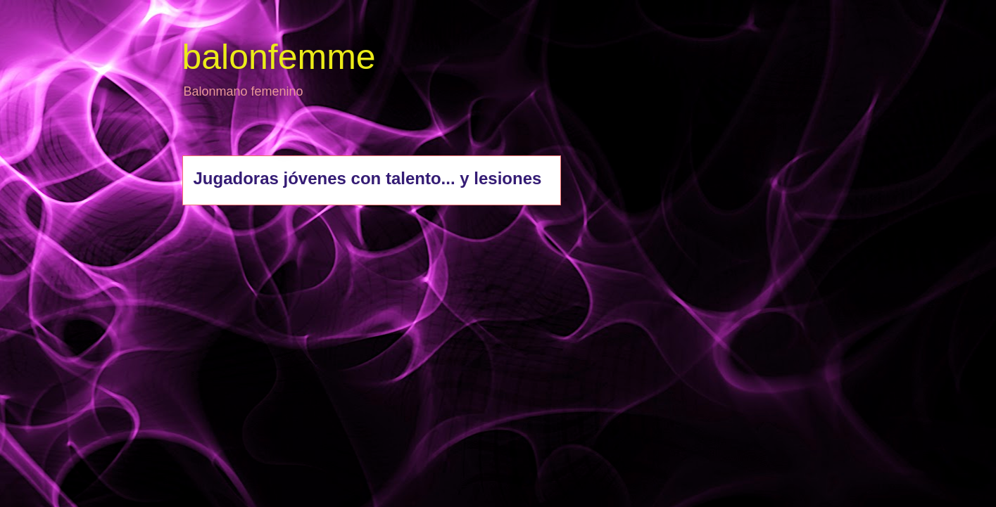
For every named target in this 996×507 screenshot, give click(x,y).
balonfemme (279, 57)
